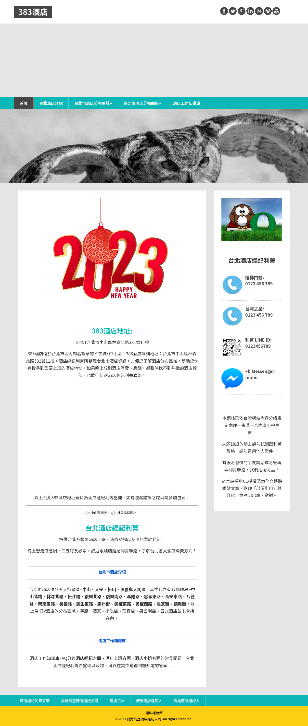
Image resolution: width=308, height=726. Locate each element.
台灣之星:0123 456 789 (259, 312)
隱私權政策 (154, 712)
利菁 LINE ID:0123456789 (258, 343)
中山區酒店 (99, 512)
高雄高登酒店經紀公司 (79, 700)
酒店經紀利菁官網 (35, 700)
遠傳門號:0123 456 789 (259, 280)
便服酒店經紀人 (149, 700)
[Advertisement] (154, 60)
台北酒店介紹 (51, 103)
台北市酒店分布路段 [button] (142, 103)
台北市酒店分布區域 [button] (93, 103)
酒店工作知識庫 (186, 103)
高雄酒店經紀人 (187, 700)
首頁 (24, 103)
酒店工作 (117, 700)
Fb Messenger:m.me (260, 374)
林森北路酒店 (126, 512)
